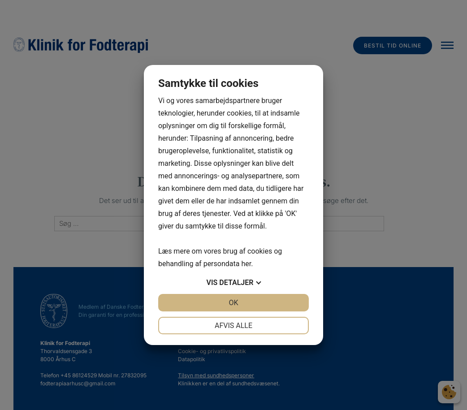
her (246, 263)
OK (233, 302)
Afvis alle (233, 325)
